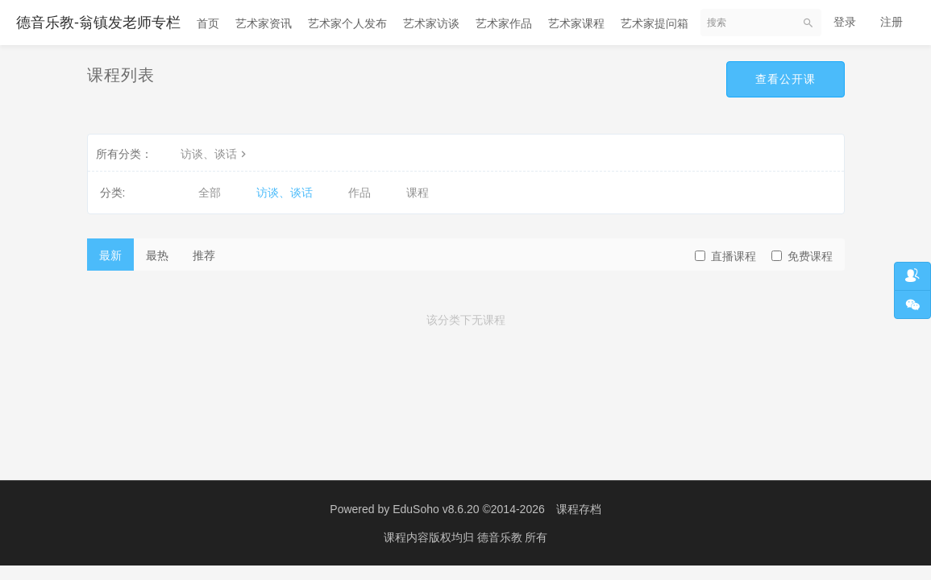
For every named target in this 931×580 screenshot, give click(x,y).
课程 (417, 192)
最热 (157, 255)
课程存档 (578, 509)
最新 (110, 255)
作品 (359, 192)
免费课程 (802, 256)
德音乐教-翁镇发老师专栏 (98, 22)
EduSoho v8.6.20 (436, 509)
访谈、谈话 (215, 153)
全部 (209, 192)
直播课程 (725, 256)
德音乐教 (501, 537)
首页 (208, 23)
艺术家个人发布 (347, 23)
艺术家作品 (504, 23)
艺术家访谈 (431, 23)
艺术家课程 (576, 23)
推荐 (204, 255)
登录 (844, 21)
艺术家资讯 (263, 23)
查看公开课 (785, 78)
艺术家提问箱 (654, 23)
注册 (891, 21)
